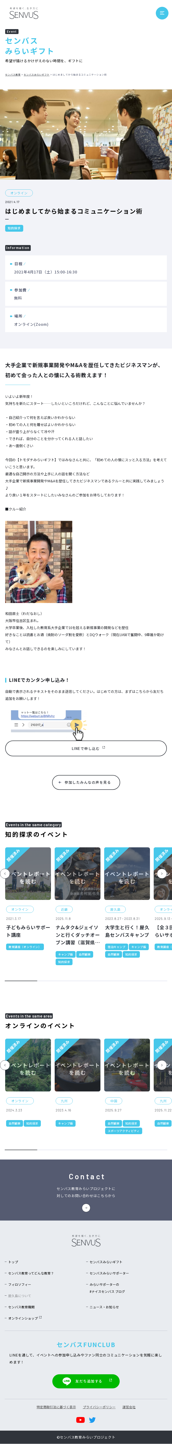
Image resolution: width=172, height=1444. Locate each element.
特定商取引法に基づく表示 (56, 1407)
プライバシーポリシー (99, 1407)
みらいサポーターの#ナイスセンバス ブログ (107, 1288)
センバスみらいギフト (37, 74)
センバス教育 (13, 74)
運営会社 (129, 1407)
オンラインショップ (25, 1319)
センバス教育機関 (21, 1307)
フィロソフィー (19, 1285)
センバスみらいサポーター (109, 1274)
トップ (13, 1262)
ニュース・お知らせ (104, 1307)
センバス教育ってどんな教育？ (31, 1274)
